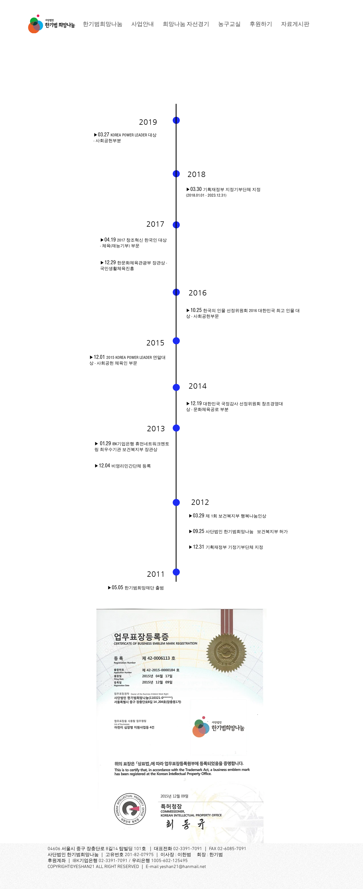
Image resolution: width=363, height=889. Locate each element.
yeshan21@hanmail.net (183, 867)
